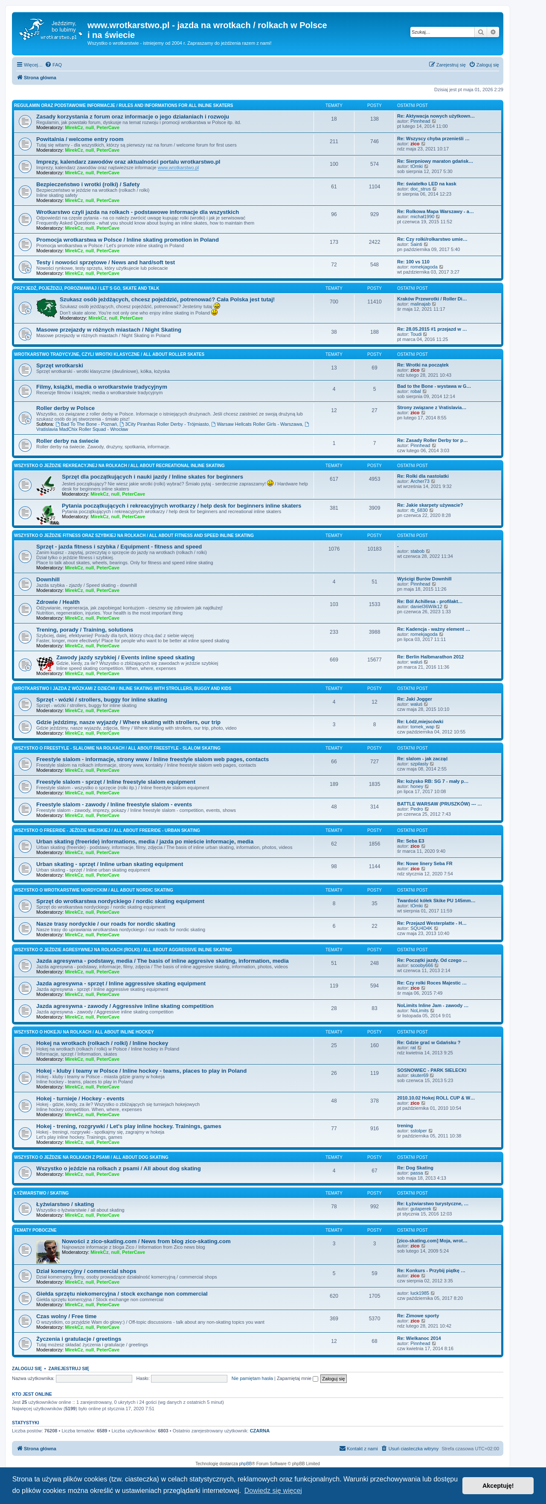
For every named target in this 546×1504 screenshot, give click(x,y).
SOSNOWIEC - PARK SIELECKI (431, 1070)
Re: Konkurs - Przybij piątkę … (431, 1270)
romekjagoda (424, 266)
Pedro (416, 808)
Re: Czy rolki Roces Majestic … (432, 982)
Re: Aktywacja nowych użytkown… (436, 115)
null (90, 127)
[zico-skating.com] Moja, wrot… (432, 1240)
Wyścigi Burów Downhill (424, 578)
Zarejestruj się (68, 1368)
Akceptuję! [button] (498, 1485)
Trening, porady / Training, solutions (84, 629)
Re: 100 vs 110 (413, 261)
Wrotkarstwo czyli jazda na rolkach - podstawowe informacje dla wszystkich (137, 212)
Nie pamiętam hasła (252, 1378)
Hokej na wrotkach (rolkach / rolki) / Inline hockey (102, 1043)
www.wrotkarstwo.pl (178, 167)
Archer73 (420, 481)
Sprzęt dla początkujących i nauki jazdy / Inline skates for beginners (152, 476)
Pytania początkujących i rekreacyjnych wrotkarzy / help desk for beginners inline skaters (181, 505)
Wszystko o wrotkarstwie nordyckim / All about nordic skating (93, 890)
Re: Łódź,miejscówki (420, 721)
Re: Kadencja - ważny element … (433, 629)
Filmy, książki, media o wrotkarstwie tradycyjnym (101, 387)
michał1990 (422, 216)
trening (405, 1125)
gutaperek (420, 1208)
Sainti (416, 244)
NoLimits (419, 1010)
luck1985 (419, 1293)
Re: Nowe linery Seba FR (425, 863)
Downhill (48, 579)
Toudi (415, 334)
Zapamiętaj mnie (297, 1378)
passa (416, 1172)
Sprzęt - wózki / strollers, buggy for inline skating (101, 699)
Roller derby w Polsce (65, 408)
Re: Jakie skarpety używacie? (430, 505)
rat (413, 1047)
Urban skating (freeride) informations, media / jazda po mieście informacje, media (144, 841)
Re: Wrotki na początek (423, 364)
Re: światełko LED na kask (426, 183)
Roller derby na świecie (67, 441)
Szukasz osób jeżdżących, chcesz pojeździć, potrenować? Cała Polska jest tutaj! (167, 299)
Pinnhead (420, 121)
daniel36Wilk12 (426, 606)
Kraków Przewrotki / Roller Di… (432, 298)
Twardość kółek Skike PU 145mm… (436, 900)
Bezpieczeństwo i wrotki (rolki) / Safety (88, 184)
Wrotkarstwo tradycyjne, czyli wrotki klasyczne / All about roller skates (109, 354)
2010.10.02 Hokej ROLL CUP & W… (436, 1097)
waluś (416, 661)
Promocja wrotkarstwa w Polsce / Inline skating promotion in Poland (127, 240)
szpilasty (419, 763)
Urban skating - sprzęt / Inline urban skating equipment (109, 864)
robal (415, 391)
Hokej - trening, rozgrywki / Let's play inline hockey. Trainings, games (128, 1126)
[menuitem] (53, 65)
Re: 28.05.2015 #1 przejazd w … (432, 329)
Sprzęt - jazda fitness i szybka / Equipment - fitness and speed (119, 546)
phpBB (245, 1463)
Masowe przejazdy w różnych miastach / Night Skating (108, 329)
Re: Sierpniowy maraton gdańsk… (435, 161)
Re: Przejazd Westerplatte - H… (432, 923)
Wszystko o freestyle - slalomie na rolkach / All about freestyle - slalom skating (117, 748)
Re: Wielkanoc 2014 (419, 1338)
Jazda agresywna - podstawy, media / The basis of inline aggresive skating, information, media (162, 961)
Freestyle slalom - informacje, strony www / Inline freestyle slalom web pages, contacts (152, 759)
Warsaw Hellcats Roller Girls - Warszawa (257, 424)
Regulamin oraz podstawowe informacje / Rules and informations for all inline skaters (123, 105)
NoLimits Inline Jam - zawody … (432, 1005)
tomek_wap (422, 726)
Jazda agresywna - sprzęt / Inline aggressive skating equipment (121, 983)
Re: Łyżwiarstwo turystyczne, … (433, 1203)
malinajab (420, 303)
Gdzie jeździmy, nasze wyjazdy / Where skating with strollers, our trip (128, 722)
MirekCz (74, 127)
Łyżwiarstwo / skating (41, 1193)
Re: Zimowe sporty (418, 1315)
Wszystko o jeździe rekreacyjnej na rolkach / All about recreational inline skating (119, 465)
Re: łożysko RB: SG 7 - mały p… (432, 781)
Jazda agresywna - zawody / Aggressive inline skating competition (125, 1006)
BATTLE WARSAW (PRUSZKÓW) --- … (439, 803)
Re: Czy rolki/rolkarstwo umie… (432, 239)
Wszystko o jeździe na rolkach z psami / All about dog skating (91, 1157)
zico (414, 143)
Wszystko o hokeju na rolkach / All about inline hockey (84, 1032)
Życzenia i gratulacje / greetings (78, 1339)
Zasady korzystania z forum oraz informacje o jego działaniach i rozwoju (132, 116)
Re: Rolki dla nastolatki (423, 476)
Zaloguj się (27, 1368)
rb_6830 (418, 510)
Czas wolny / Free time (66, 1316)
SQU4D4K (421, 928)
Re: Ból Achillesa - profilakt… (430, 601)
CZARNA (260, 1430)
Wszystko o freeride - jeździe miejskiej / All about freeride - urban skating (107, 830)
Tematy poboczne (35, 1230)
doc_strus (420, 188)
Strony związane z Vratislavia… (432, 407)
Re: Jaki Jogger (414, 698)
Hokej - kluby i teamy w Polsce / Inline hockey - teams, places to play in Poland (141, 1071)
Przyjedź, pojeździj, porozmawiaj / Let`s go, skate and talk (86, 288)
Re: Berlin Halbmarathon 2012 (430, 656)
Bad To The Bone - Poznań (86, 424)
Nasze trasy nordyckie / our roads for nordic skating (105, 924)
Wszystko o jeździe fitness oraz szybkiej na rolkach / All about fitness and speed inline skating (134, 535)
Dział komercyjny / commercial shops (86, 1271)
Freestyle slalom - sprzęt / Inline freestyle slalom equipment (115, 782)
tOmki (416, 166)
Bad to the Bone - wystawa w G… (434, 386)
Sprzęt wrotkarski (59, 365)
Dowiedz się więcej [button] (273, 1490)
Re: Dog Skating (415, 1167)
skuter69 (419, 1075)
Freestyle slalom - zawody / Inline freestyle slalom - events (114, 804)
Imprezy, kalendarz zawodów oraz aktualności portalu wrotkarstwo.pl (128, 162)
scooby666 (421, 965)
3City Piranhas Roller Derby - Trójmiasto (164, 424)
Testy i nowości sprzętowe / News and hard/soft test (105, 262)
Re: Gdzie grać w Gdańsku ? (429, 1042)
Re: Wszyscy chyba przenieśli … (433, 138)
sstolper (418, 1130)
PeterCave (107, 127)
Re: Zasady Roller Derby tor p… (432, 440)
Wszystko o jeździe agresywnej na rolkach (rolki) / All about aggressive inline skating (123, 949)
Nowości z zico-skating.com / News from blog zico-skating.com (146, 1241)
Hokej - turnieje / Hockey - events (80, 1098)
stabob (417, 551)
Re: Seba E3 (410, 840)
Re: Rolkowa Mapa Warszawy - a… (435, 211)
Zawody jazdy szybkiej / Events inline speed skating (125, 657)
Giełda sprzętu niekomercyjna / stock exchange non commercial (122, 1293)
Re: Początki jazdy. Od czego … (432, 960)
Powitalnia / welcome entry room (79, 139)
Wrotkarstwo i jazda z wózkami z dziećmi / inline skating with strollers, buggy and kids (122, 688)
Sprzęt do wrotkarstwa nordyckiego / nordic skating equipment (120, 901)
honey (416, 786)
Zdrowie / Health (58, 602)
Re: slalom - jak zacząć (422, 758)
